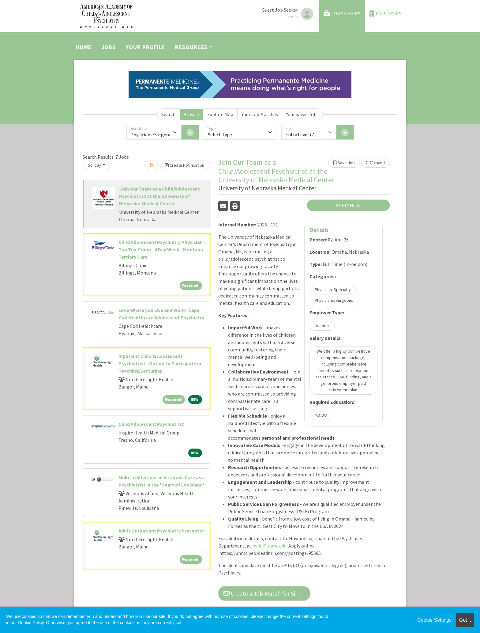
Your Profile (145, 47)
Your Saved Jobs (302, 114)
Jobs (109, 47)
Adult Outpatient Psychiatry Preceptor (161, 531)
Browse (191, 114)
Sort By (94, 165)
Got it (465, 620)
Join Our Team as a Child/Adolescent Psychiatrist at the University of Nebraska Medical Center (159, 196)
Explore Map (220, 114)
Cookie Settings (434, 620)
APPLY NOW (348, 205)
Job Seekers (342, 13)
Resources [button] (191, 47)
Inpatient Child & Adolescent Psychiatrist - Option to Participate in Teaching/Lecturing (159, 363)
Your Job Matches (260, 114)
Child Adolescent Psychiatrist (151, 424)
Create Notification (184, 165)
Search (168, 114)
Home (84, 47)
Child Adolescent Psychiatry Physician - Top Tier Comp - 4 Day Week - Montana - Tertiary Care (162, 249)
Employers (385, 13)
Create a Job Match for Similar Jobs (266, 593)
